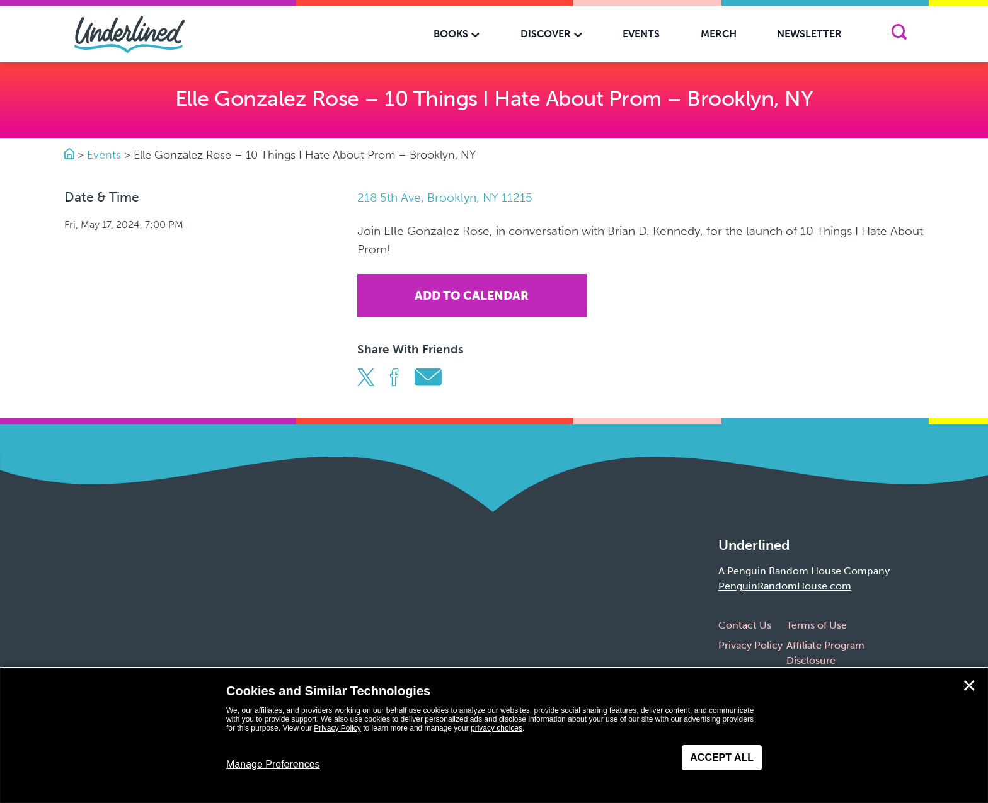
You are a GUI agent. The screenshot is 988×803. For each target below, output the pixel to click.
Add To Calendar (472, 295)
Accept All (722, 757)
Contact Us (744, 625)
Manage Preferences (273, 764)
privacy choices (496, 728)
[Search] (899, 34)
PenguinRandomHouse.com (784, 586)
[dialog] (494, 735)
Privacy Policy (750, 645)
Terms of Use (816, 625)
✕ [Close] (969, 686)
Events (104, 155)
